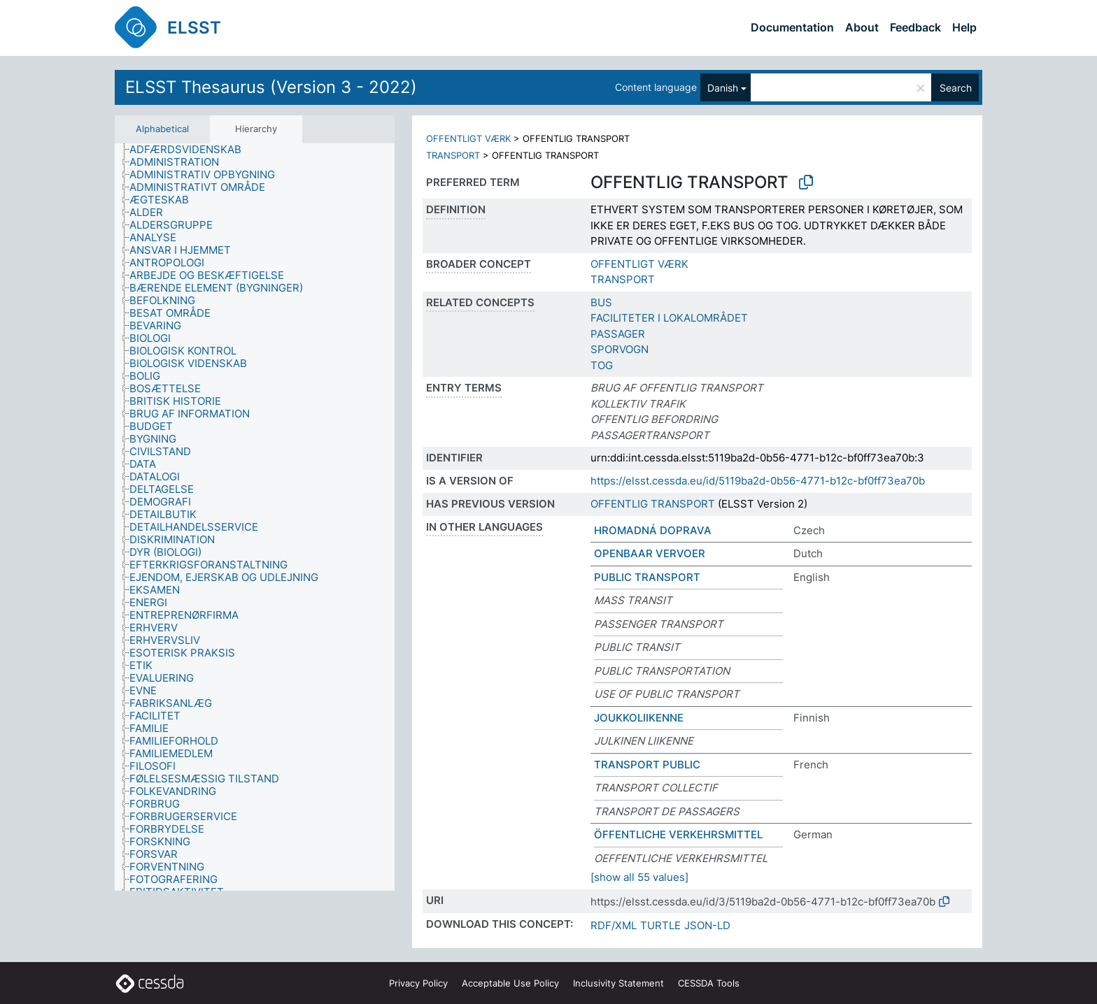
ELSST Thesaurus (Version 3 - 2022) (271, 87)
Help (964, 27)
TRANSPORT (453, 155)
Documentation (792, 27)
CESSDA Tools (708, 983)
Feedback (915, 27)
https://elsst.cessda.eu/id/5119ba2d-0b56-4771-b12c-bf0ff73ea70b (757, 480)
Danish (722, 88)
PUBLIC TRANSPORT (647, 577)
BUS (601, 302)
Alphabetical (162, 128)
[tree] (255, 517)
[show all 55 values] (639, 877)
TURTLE (660, 925)
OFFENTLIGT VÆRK (468, 138)
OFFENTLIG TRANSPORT (652, 503)
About (862, 27)
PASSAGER (617, 333)
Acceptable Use (510, 983)
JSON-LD (707, 925)
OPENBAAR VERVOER (649, 553)
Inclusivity (618, 983)
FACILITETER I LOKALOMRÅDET (669, 317)
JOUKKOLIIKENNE (639, 717)
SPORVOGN (619, 349)
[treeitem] (191, 149)
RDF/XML (613, 925)
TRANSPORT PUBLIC (647, 764)
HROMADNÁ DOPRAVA (653, 530)
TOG (601, 365)
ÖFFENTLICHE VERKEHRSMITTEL (678, 834)
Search (956, 88)
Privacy (418, 983)
